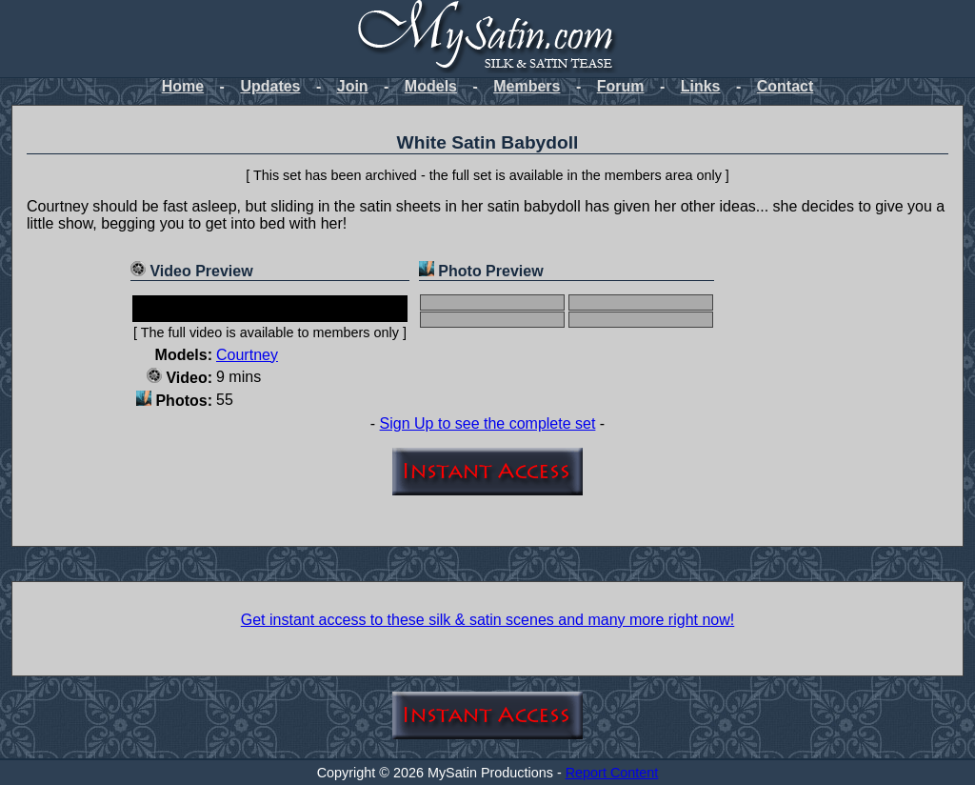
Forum (621, 86)
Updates (270, 86)
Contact (785, 86)
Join (352, 86)
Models (431, 86)
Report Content (612, 772)
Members (526, 86)
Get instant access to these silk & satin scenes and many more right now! (487, 620)
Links (701, 86)
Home (183, 86)
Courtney (247, 355)
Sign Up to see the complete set (488, 423)
